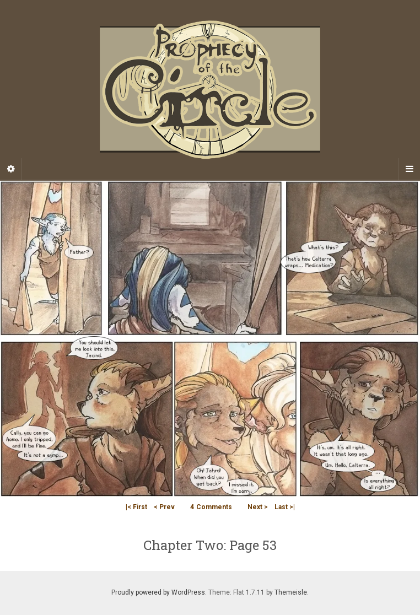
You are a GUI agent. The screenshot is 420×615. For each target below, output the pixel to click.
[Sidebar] (11, 169)
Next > (257, 507)
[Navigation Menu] (409, 169)
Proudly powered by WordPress (158, 592)
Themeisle (290, 592)
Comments (211, 507)
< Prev (164, 507)
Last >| (284, 507)
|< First (136, 507)
